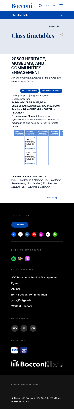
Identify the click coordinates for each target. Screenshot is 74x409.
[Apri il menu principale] (61, 6)
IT (54, 6)
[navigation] (37, 15)
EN (47, 6)
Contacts (20, 225)
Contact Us (56, 26)
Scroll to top (54, 197)
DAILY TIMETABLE (29, 91)
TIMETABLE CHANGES (51, 91)
